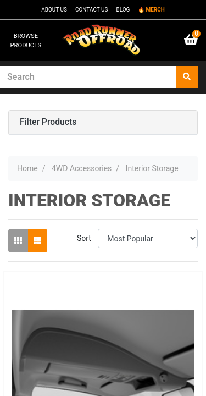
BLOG (123, 10)
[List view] (37, 240)
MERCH (155, 10)
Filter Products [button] (48, 122)
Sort (84, 238)
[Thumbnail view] (18, 240)
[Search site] (187, 77)
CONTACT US (91, 10)
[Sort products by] (148, 238)
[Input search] (88, 77)
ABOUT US (54, 10)
